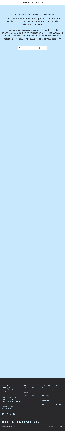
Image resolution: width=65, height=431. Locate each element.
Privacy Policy (6, 405)
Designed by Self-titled (55, 426)
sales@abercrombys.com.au (11, 392)
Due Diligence (6, 408)
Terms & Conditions (8, 406)
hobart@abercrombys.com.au (11, 401)
